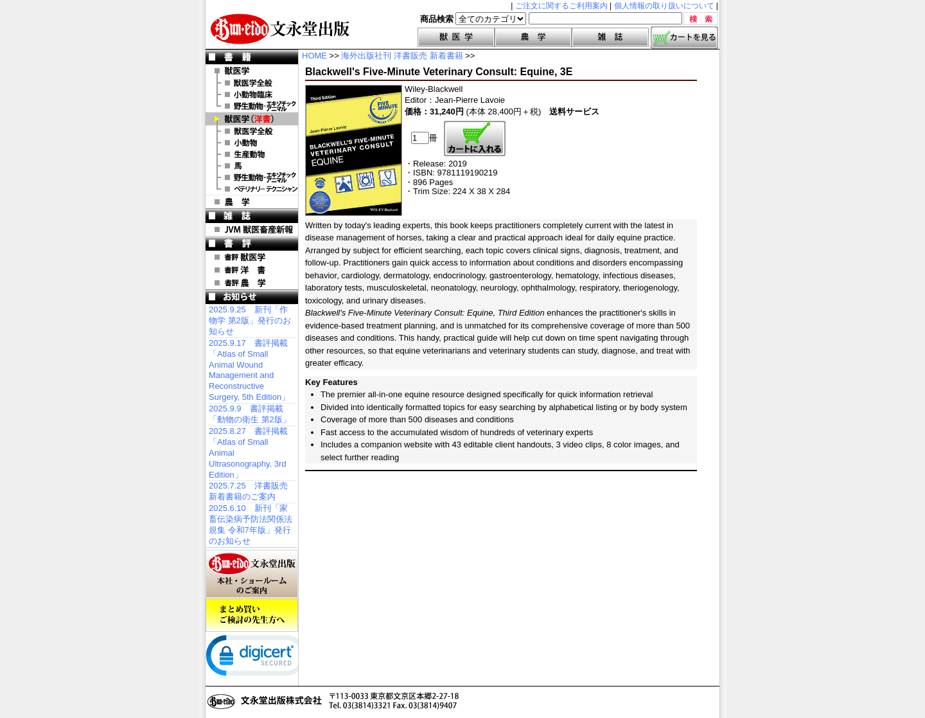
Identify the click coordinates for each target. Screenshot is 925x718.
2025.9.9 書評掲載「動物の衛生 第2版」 (250, 414)
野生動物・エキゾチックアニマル (252, 106)
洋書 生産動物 (252, 154)
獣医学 (456, 37)
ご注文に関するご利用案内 (561, 5)
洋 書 (252, 118)
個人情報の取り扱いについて (664, 5)
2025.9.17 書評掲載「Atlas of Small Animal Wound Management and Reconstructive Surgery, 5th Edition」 (249, 370)
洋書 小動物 (252, 142)
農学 (533, 37)
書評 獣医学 (252, 257)
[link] (257, 658)
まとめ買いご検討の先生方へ (252, 615)
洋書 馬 (252, 166)
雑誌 (610, 37)
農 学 (252, 201)
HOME (314, 55)
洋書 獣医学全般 (252, 131)
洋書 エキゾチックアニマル (252, 177)
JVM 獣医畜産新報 (252, 229)
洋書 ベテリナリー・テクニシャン (252, 189)
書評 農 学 (252, 282)
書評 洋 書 (252, 270)
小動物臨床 (252, 94)
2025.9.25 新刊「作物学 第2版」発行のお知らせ (250, 320)
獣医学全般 (252, 83)
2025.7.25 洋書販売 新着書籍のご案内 (248, 491)
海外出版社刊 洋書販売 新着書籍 (402, 55)
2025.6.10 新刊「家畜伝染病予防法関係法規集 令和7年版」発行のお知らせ (250, 524)
